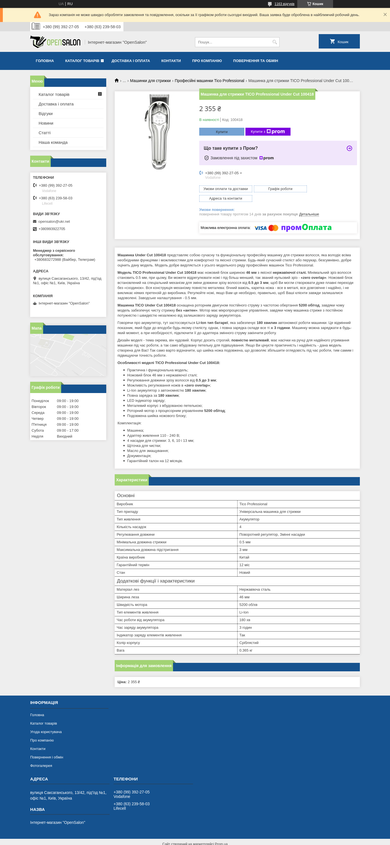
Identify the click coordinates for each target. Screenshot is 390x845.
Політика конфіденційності (241, 840)
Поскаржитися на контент (198, 840)
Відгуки (46, 113)
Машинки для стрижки (150, 80)
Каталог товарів (82, 61)
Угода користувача (46, 722)
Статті (45, 132)
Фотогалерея (41, 756)
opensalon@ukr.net (54, 221)
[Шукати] (275, 42)
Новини (46, 123)
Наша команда (53, 142)
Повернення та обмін (255, 61)
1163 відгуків (284, 4)
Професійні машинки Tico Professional (209, 80)
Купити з (268, 131)
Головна (45, 61)
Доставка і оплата (131, 61)
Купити (222, 132)
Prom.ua (221, 835)
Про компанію (207, 61)
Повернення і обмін (46, 747)
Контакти (171, 61)
